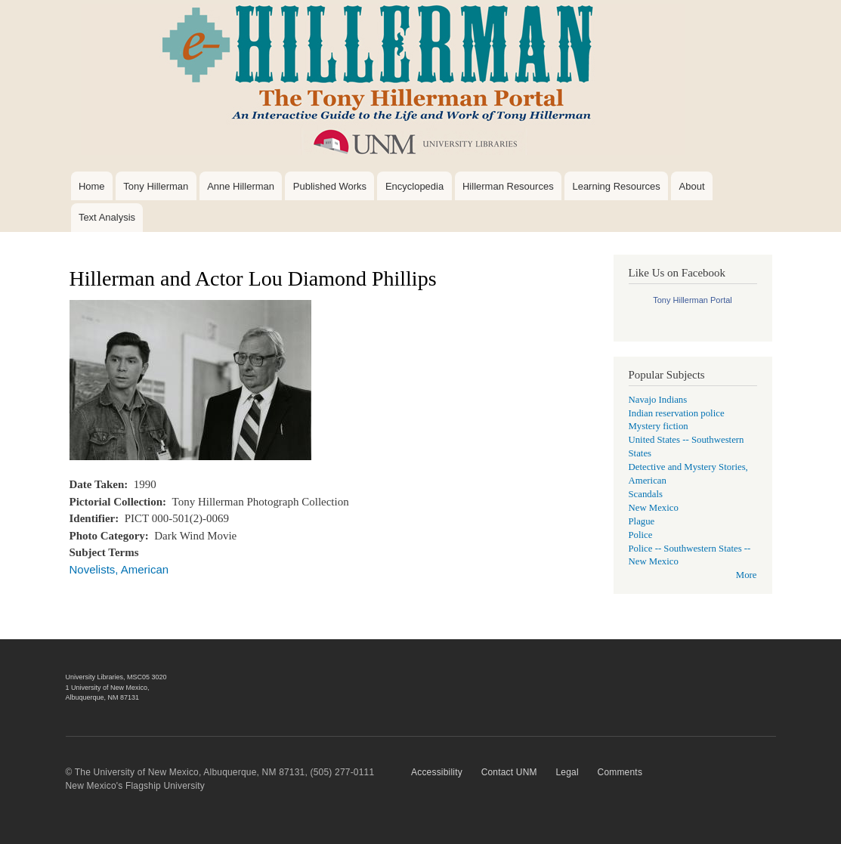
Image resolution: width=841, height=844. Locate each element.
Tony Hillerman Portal (692, 300)
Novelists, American (119, 569)
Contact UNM (509, 772)
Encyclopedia (414, 186)
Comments (620, 772)
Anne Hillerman (240, 186)
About (692, 186)
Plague (642, 521)
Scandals (646, 494)
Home (92, 186)
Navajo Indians (658, 399)
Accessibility (436, 772)
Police (641, 535)
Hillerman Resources (508, 186)
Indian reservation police (677, 413)
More (746, 575)
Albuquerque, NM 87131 (103, 697)
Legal (566, 772)
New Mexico (654, 507)
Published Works (329, 186)
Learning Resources (616, 186)
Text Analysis (107, 217)
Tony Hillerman (155, 186)
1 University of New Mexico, (108, 687)
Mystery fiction (658, 426)
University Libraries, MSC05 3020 (116, 677)
